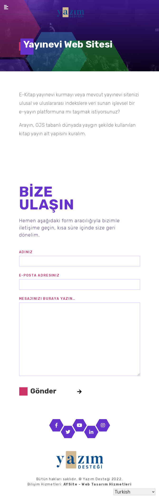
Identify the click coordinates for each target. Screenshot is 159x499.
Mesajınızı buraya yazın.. (47, 299)
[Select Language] (134, 492)
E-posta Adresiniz (39, 275)
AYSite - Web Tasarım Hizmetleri (97, 484)
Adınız (26, 252)
